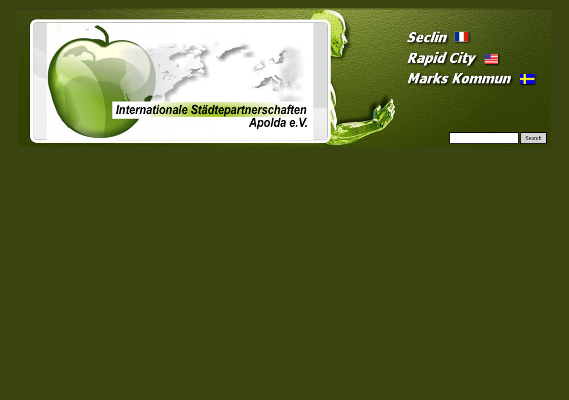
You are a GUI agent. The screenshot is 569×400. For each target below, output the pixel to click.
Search (534, 138)
